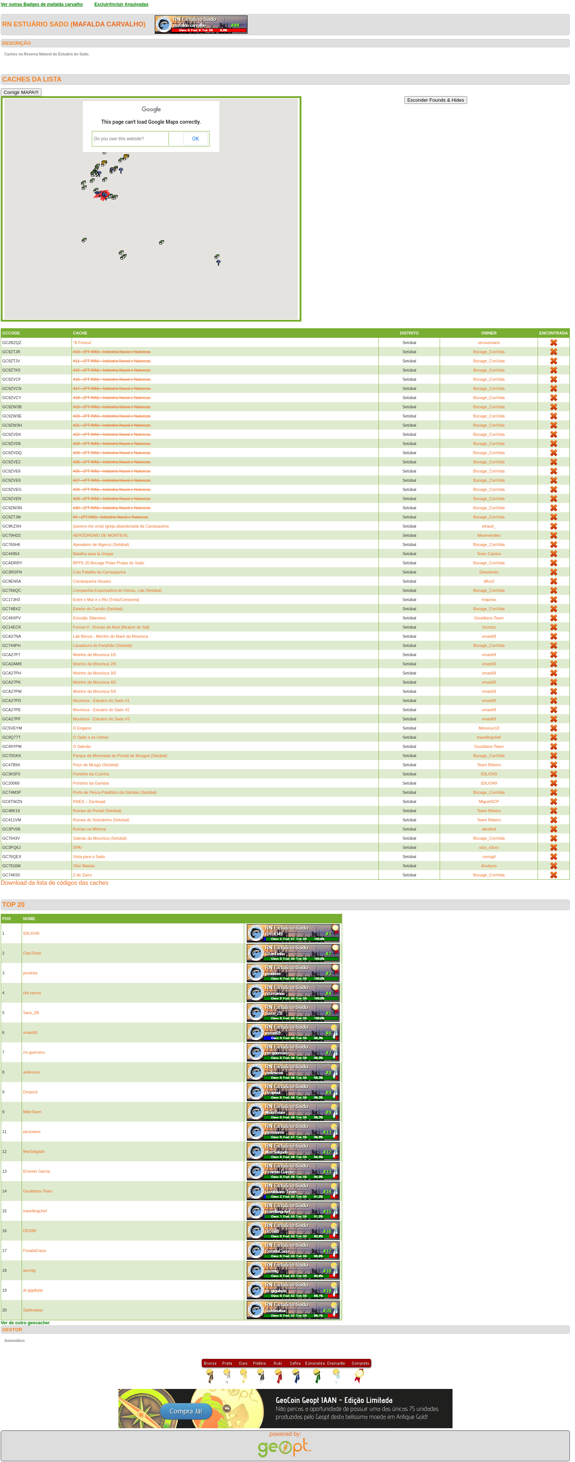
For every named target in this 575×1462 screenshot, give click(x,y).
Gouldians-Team (488, 618)
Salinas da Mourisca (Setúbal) (100, 838)
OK (195, 139)
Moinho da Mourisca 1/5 (94, 654)
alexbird (489, 829)
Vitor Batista (84, 866)
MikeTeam (32, 1112)
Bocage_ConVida (489, 352)
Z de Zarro (82, 875)
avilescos (31, 1072)
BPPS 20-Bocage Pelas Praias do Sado (108, 563)
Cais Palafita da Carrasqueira (99, 572)
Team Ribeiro (489, 765)
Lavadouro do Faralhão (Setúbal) (102, 645)
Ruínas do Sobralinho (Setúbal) (101, 820)
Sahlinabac (33, 1310)
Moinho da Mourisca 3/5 (94, 673)
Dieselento (488, 572)
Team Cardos (489, 553)
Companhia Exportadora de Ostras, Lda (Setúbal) (117, 590)
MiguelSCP (489, 801)
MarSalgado (34, 1151)
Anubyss (489, 866)
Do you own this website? (119, 138)
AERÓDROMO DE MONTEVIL (100, 535)
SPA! (77, 847)
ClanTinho (32, 953)
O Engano (82, 728)
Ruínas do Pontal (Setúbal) (97, 810)
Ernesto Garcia (36, 1171)
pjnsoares (32, 1131)
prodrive (30, 973)
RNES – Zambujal (89, 801)
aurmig (29, 1270)
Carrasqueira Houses (92, 581)
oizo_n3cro (489, 847)
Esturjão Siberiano (89, 618)
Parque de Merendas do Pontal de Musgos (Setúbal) (120, 755)
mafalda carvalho (108, 24)
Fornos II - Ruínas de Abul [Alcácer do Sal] (111, 627)
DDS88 (29, 1230)
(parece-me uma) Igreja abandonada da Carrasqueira (121, 526)
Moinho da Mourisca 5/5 (94, 691)
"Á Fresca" (82, 342)
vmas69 (489, 636)
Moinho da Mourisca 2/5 (94, 664)
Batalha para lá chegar (93, 553)
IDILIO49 (489, 774)
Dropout (30, 1092)
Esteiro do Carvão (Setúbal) (98, 609)
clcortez (489, 627)
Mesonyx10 (489, 728)
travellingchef (489, 737)
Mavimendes (488, 535)
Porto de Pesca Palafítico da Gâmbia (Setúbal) (115, 792)
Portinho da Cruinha (91, 774)
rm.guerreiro (34, 1052)
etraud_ (489, 526)
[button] (100, 194)
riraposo (488, 599)
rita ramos (32, 993)
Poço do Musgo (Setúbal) (95, 765)
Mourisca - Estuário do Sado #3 (101, 719)
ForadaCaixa (34, 1250)
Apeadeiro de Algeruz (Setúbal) (101, 544)
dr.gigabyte (33, 1290)
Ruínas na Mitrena (89, 829)
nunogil (489, 856)
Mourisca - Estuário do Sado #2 (101, 710)
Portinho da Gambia (91, 783)
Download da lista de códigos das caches (55, 883)
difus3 (489, 581)
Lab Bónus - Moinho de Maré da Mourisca (110, 636)
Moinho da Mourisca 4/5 (94, 682)
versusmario (489, 342)
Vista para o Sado (89, 856)
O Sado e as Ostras (91, 737)
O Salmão (82, 746)
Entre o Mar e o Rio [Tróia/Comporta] (106, 599)
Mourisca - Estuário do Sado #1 (101, 700)
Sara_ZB (31, 1012)
